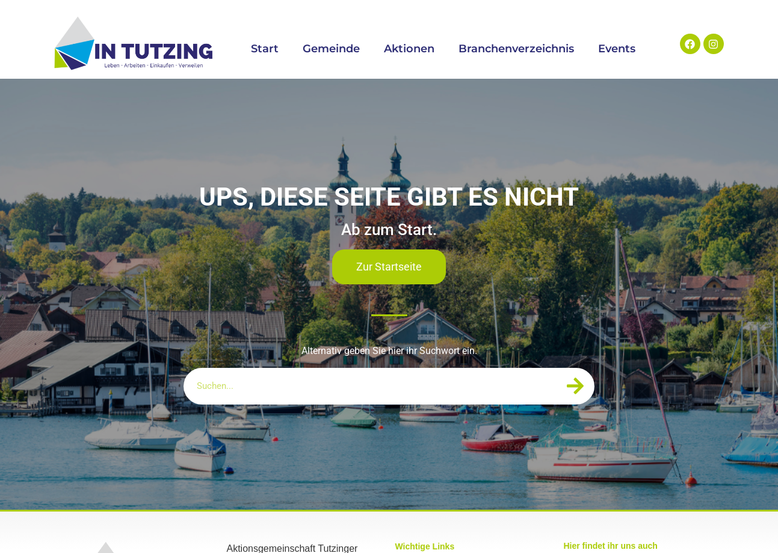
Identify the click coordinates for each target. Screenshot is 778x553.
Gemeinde (331, 48)
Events (616, 48)
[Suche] (575, 386)
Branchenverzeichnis (516, 48)
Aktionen (409, 48)
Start (265, 48)
